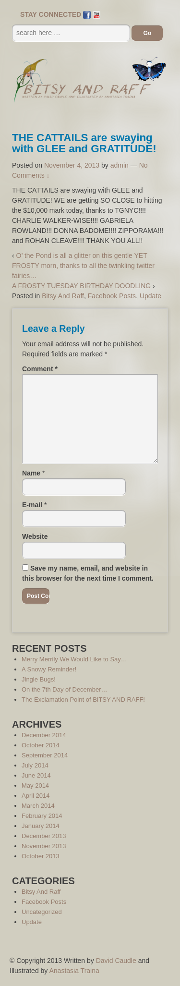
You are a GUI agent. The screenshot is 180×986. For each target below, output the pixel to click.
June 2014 (36, 775)
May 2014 (35, 785)
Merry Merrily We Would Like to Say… (74, 659)
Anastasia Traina (74, 970)
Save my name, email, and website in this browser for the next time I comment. (88, 573)
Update (150, 296)
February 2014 (42, 815)
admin (119, 165)
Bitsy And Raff (63, 296)
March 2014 (38, 805)
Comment (40, 369)
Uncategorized (42, 911)
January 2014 (41, 825)
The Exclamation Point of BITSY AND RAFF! (83, 699)
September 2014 (45, 755)
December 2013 (44, 836)
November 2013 (44, 846)
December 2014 (44, 735)
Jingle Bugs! (39, 679)
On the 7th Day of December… (64, 689)
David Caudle (116, 960)
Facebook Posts (112, 296)
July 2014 (35, 765)
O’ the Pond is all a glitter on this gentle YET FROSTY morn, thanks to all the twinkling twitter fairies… (83, 266)
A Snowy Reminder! (49, 669)
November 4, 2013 (71, 165)
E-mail (32, 505)
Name (31, 473)
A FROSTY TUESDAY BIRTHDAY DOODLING (81, 286)
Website (35, 536)
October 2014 (41, 745)
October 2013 (41, 856)
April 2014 (36, 795)
